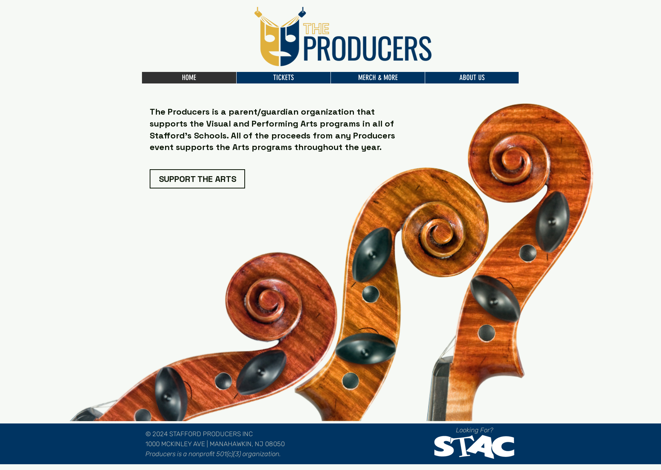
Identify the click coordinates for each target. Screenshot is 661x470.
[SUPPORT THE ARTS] (197, 178)
